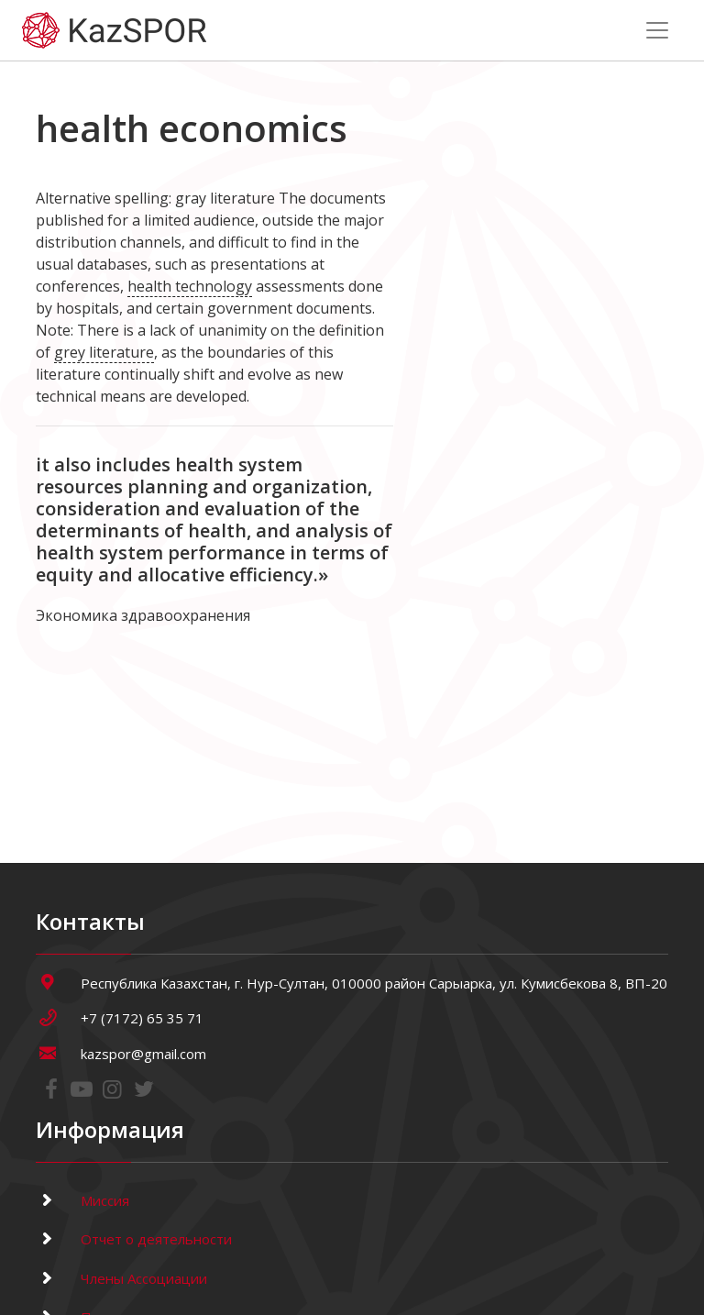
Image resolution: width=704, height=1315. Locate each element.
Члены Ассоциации (121, 1278)
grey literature (104, 352)
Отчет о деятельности (134, 1239)
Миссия (82, 1200)
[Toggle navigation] (657, 30)
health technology (189, 286)
